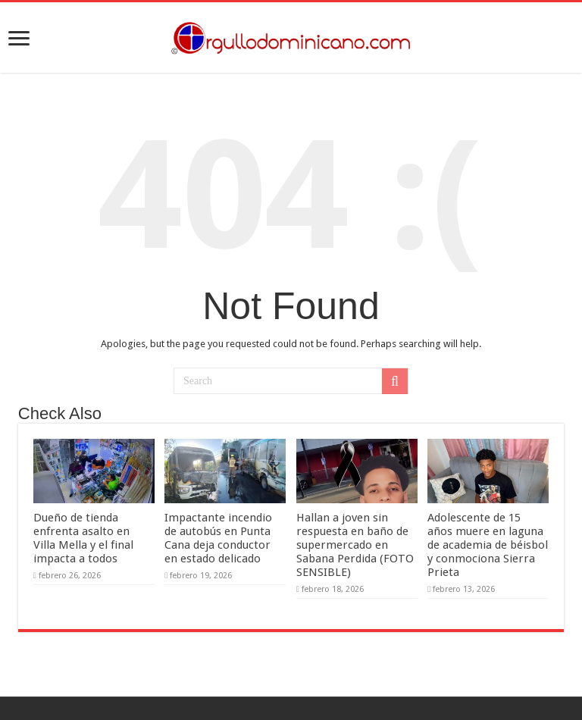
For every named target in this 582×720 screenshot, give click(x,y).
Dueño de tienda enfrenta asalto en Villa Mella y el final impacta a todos (83, 538)
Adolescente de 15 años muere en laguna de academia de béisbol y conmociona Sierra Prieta (487, 545)
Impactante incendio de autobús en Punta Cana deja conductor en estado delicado (218, 538)
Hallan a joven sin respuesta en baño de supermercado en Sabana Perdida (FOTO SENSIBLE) (355, 545)
